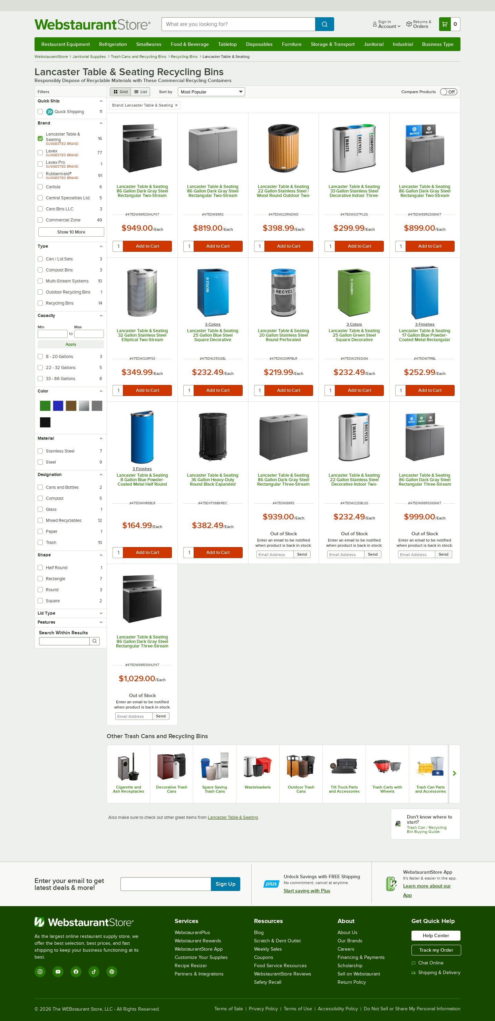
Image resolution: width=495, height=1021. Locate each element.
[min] (53, 334)
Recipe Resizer (191, 965)
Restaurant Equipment (65, 44)
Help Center (436, 935)
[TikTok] (93, 971)
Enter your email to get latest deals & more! (69, 884)
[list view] (140, 91)
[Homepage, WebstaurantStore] (93, 24)
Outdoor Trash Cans (301, 789)
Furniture (292, 44)
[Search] (94, 641)
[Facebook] (75, 971)
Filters (43, 91)
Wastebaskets (258, 787)
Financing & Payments (361, 957)
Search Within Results (63, 632)
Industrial (403, 44)
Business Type (438, 44)
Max (78, 327)
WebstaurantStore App (199, 949)
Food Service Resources (280, 965)
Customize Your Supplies (201, 957)
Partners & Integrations (199, 974)
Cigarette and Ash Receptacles (128, 789)
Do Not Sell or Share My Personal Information (412, 1009)
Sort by (165, 91)
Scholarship (350, 965)
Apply (71, 344)
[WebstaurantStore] (91, 922)
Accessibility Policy (338, 1009)
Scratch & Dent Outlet (277, 940)
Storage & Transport (333, 44)
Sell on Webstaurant (359, 974)
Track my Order (436, 950)
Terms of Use (298, 1009)
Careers (346, 949)
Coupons (263, 957)
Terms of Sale (228, 1009)
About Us (348, 932)
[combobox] (238, 24)
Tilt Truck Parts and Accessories (344, 789)
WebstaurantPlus (192, 932)
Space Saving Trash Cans (214, 789)
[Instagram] (40, 971)
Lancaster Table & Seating (233, 817)
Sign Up (225, 884)
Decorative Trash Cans (171, 789)
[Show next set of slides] (454, 774)
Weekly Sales (268, 949)
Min (41, 327)
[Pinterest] (111, 971)
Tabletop (227, 44)
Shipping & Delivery (435, 972)
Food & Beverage (190, 44)
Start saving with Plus (307, 890)
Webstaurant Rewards (198, 940)
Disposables (259, 44)
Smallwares (149, 44)
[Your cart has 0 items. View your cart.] (449, 24)
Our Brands (350, 940)
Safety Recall (267, 982)
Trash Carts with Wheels (387, 789)
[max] (89, 334)
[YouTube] (58, 971)
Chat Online (427, 962)
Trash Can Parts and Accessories (430, 789)
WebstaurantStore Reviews (282, 974)
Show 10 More (71, 232)
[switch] (448, 91)
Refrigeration (113, 44)
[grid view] (120, 91)
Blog (259, 932)
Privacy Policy (263, 1009)
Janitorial (374, 44)
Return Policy (352, 982)
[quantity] (118, 246)
